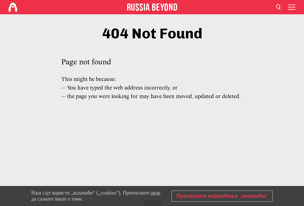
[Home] (13, 7)
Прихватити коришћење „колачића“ (222, 196)
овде (155, 193)
